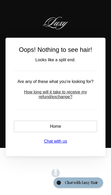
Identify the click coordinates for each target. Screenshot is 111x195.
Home (55, 126)
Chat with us (55, 141)
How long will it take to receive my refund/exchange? (55, 94)
